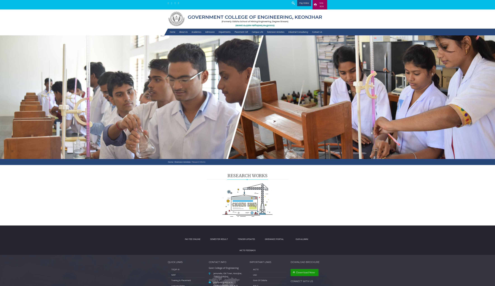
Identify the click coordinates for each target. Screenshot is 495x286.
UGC (255, 275)
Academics (196, 32)
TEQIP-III (175, 269)
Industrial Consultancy (298, 32)
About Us (183, 32)
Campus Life (257, 32)
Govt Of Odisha (260, 280)
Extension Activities (275, 32)
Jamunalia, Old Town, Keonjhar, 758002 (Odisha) (227, 279)
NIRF (173, 275)
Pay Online (304, 3)
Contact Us (317, 32)
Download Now (305, 272)
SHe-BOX (319, 5)
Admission (210, 32)
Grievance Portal (274, 239)
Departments (225, 32)
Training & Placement (181, 280)
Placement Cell (241, 32)
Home (172, 32)
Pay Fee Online (192, 243)
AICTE (256, 269)
